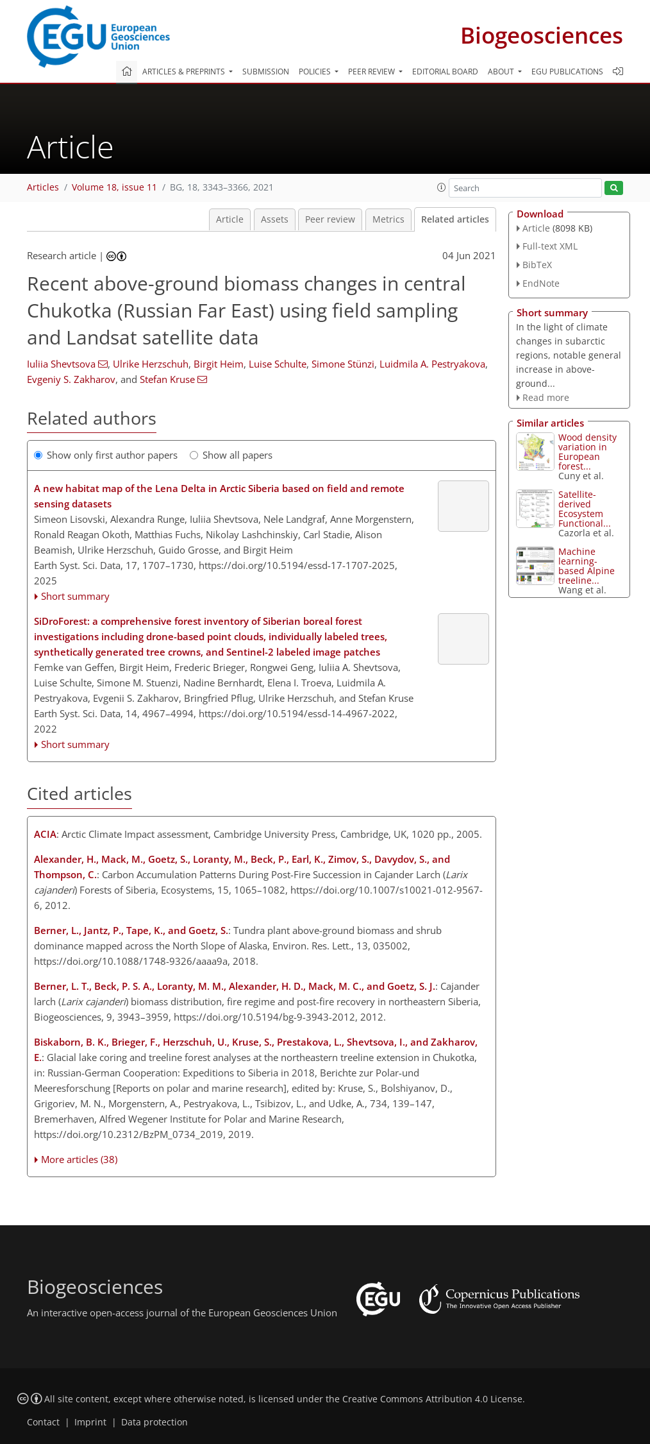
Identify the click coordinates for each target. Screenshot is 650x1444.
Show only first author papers (106, 454)
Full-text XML (550, 246)
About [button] (502, 71)
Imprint (90, 1422)
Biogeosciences (541, 35)
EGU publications (567, 71)
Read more (545, 397)
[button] (441, 187)
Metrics (388, 219)
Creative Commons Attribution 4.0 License (432, 1399)
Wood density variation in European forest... (587, 451)
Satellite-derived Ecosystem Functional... (584, 508)
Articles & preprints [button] (184, 71)
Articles (43, 187)
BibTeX (537, 265)
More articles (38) (79, 1159)
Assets (274, 219)
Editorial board (445, 71)
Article (230, 219)
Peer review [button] (372, 71)
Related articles (455, 219)
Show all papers (231, 454)
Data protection (154, 1422)
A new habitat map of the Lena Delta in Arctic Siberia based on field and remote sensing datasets (219, 496)
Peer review (330, 219)
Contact (43, 1422)
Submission (265, 71)
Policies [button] (316, 71)
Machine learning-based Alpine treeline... (586, 565)
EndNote (541, 283)
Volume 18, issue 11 (114, 187)
